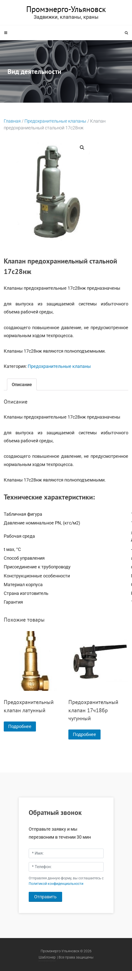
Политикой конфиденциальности (56, 884)
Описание (22, 384)
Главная (12, 121)
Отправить (45, 896)
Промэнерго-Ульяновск (66, 9)
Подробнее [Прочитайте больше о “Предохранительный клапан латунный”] (19, 726)
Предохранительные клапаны (55, 121)
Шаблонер (47, 957)
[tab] (22, 384)
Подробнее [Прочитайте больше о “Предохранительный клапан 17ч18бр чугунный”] (84, 734)
